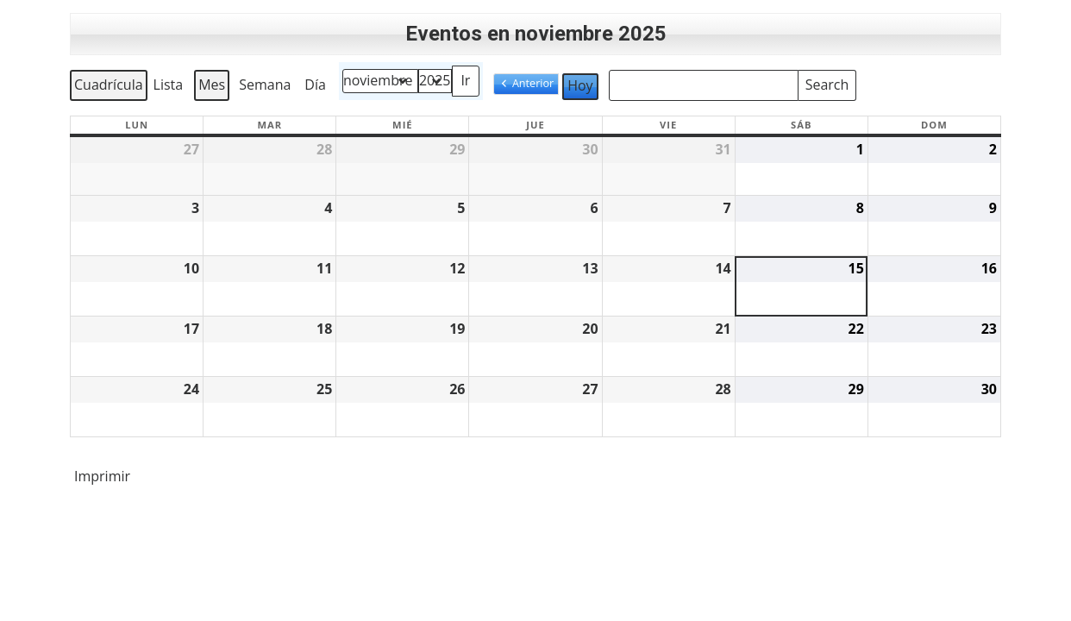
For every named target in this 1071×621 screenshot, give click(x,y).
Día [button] (315, 84)
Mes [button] (211, 84)
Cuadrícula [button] (108, 88)
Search (827, 82)
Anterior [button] (533, 83)
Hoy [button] (579, 85)
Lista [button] (170, 88)
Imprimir (101, 479)
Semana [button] (265, 84)
